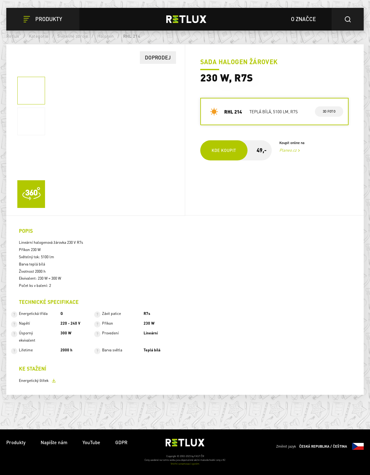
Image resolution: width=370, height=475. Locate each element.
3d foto (329, 111)
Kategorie (38, 36)
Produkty (16, 442)
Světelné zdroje (72, 36)
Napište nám (54, 442)
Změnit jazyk (320, 446)
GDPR (121, 442)
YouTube (91, 442)
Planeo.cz (288, 150)
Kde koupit (224, 150)
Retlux (13, 36)
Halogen (105, 36)
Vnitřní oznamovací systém (185, 463)
